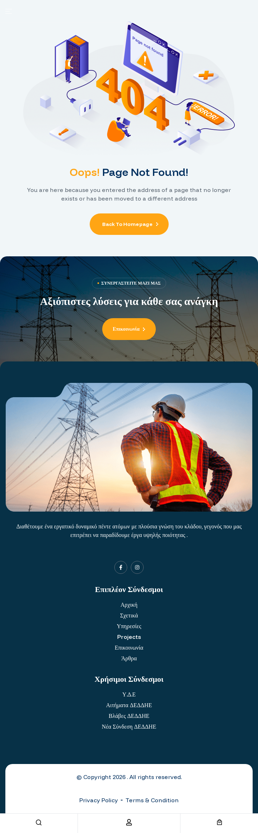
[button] (129, 329)
